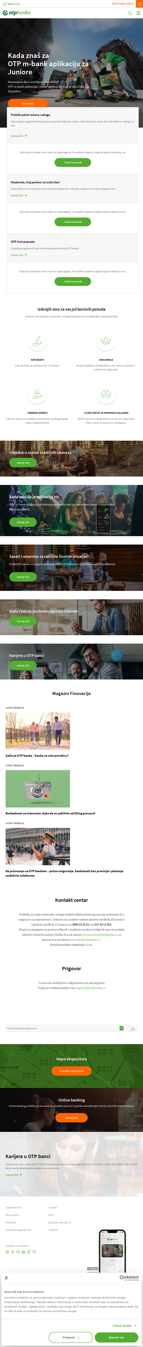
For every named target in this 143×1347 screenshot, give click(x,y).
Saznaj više (28, 103)
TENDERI (53, 1231)
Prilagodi (71, 1337)
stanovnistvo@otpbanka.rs (100, 936)
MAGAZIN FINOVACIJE (59, 1224)
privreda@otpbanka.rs (85, 941)
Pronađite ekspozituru (71, 1072)
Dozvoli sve (116, 1337)
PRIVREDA (11, 1224)
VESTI (51, 1216)
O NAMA (52, 1209)
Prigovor (71, 969)
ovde (89, 946)
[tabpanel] (71, 73)
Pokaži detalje (122, 1325)
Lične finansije (15, 709)
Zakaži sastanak (73, 162)
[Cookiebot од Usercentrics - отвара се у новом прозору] (122, 1278)
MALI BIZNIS (12, 1216)
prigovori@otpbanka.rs (90, 989)
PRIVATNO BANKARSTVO (18, 1231)
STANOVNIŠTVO (14, 1209)
